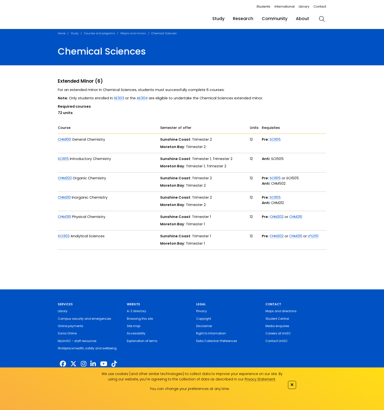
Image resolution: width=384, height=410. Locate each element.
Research (243, 19)
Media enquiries (277, 326)
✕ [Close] (292, 384)
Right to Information (211, 333)
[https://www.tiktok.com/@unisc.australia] (114, 363)
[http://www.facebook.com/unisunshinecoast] (63, 363)
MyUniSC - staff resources (77, 341)
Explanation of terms (142, 341)
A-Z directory (136, 311)
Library (304, 6)
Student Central (277, 319)
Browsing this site (140, 319)
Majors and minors (133, 33)
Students (263, 6)
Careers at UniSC (278, 333)
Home (61, 33)
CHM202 (65, 178)
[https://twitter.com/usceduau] (73, 363)
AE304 (142, 98)
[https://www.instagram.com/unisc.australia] (83, 363)
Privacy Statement (260, 379)
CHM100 (64, 139)
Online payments (70, 326)
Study (218, 19)
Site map (133, 326)
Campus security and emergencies (84, 319)
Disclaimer (204, 326)
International (285, 6)
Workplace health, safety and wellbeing (87, 348)
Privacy (201, 311)
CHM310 (64, 216)
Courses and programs (99, 33)
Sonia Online (67, 333)
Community (275, 19)
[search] (321, 19)
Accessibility (136, 333)
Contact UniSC (276, 341)
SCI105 (275, 139)
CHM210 (64, 197)
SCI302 (64, 236)
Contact (319, 6)
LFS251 (313, 236)
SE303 (119, 98)
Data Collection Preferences (216, 341)
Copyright (203, 319)
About (302, 19)
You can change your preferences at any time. (190, 389)
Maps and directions (281, 311)
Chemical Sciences (164, 33)
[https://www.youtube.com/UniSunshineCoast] (103, 363)
